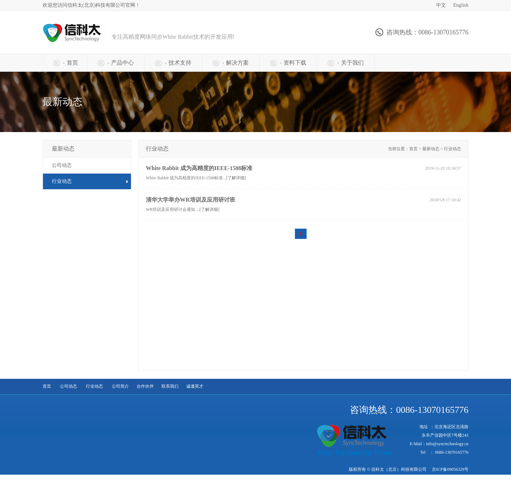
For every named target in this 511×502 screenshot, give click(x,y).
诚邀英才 (194, 386)
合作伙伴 (145, 386)
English (460, 5)
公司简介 (120, 386)
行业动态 (94, 386)
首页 (47, 386)
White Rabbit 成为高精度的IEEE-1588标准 (199, 168)
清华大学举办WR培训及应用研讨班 (190, 200)
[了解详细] (236, 177)
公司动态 (62, 165)
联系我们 (169, 386)
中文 (441, 5)
